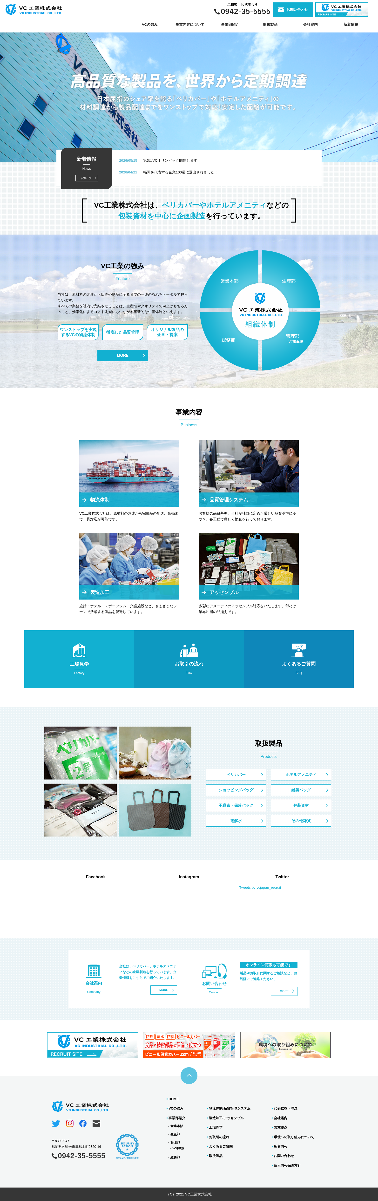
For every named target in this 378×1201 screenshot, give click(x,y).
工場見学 (216, 1127)
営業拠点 (280, 1127)
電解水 (236, 821)
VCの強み (150, 24)
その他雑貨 (301, 821)
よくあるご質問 (221, 1146)
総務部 (175, 1157)
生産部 (175, 1134)
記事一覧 (86, 178)
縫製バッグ (301, 790)
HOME (174, 1099)
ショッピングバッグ (236, 790)
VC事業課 (178, 1148)
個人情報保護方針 (287, 1165)
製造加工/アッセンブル (226, 1118)
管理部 (175, 1142)
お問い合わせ (284, 1156)
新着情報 (351, 24)
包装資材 (301, 805)
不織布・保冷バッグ (236, 805)
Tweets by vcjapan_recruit (260, 887)
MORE (122, 355)
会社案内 (310, 24)
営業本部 (176, 1126)
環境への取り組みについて (294, 1137)
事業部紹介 (177, 1118)
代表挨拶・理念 (285, 1108)
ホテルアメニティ (301, 775)
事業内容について (190, 24)
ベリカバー (236, 775)
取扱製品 (216, 1156)
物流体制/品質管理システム (229, 1108)
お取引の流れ (219, 1137)
